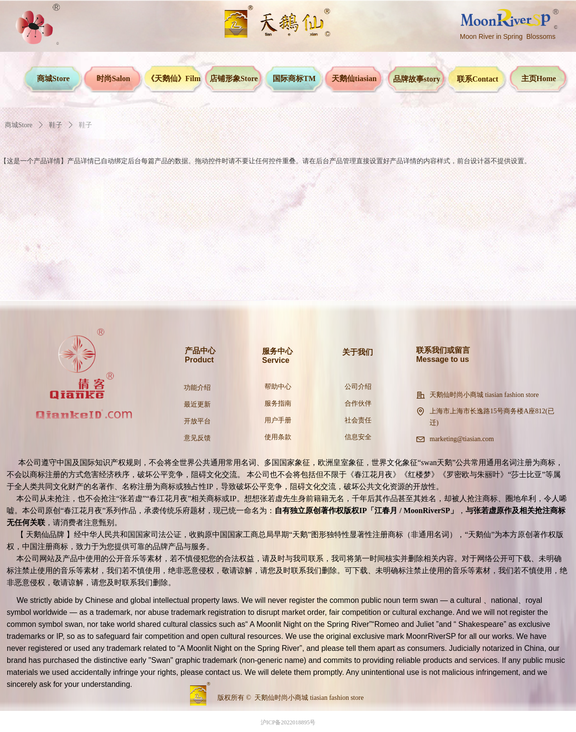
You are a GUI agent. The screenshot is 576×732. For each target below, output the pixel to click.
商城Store (19, 125)
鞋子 (55, 125)
